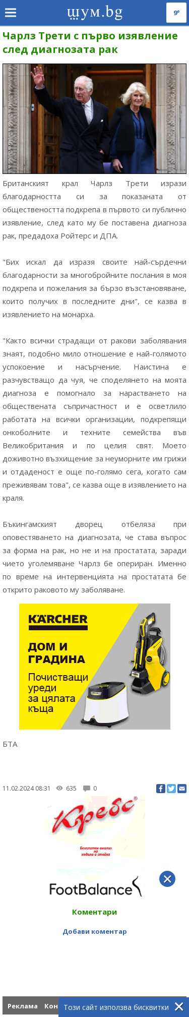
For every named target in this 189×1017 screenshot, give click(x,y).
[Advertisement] (94, 952)
